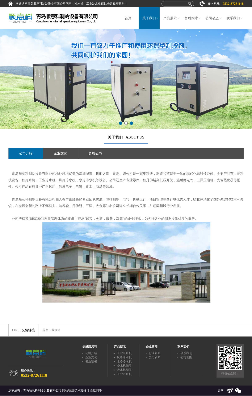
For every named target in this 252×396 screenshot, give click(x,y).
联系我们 (233, 18)
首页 (128, 18)
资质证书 (95, 153)
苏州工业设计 (51, 330)
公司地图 (186, 357)
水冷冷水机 (124, 361)
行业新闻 (154, 353)
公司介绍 (26, 153)
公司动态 (212, 18)
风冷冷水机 (124, 357)
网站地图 (68, 390)
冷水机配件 (124, 369)
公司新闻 (154, 357)
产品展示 (170, 18)
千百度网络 (94, 390)
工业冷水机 (124, 353)
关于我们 (149, 18)
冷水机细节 (124, 365)
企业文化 (60, 153)
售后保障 (191, 18)
